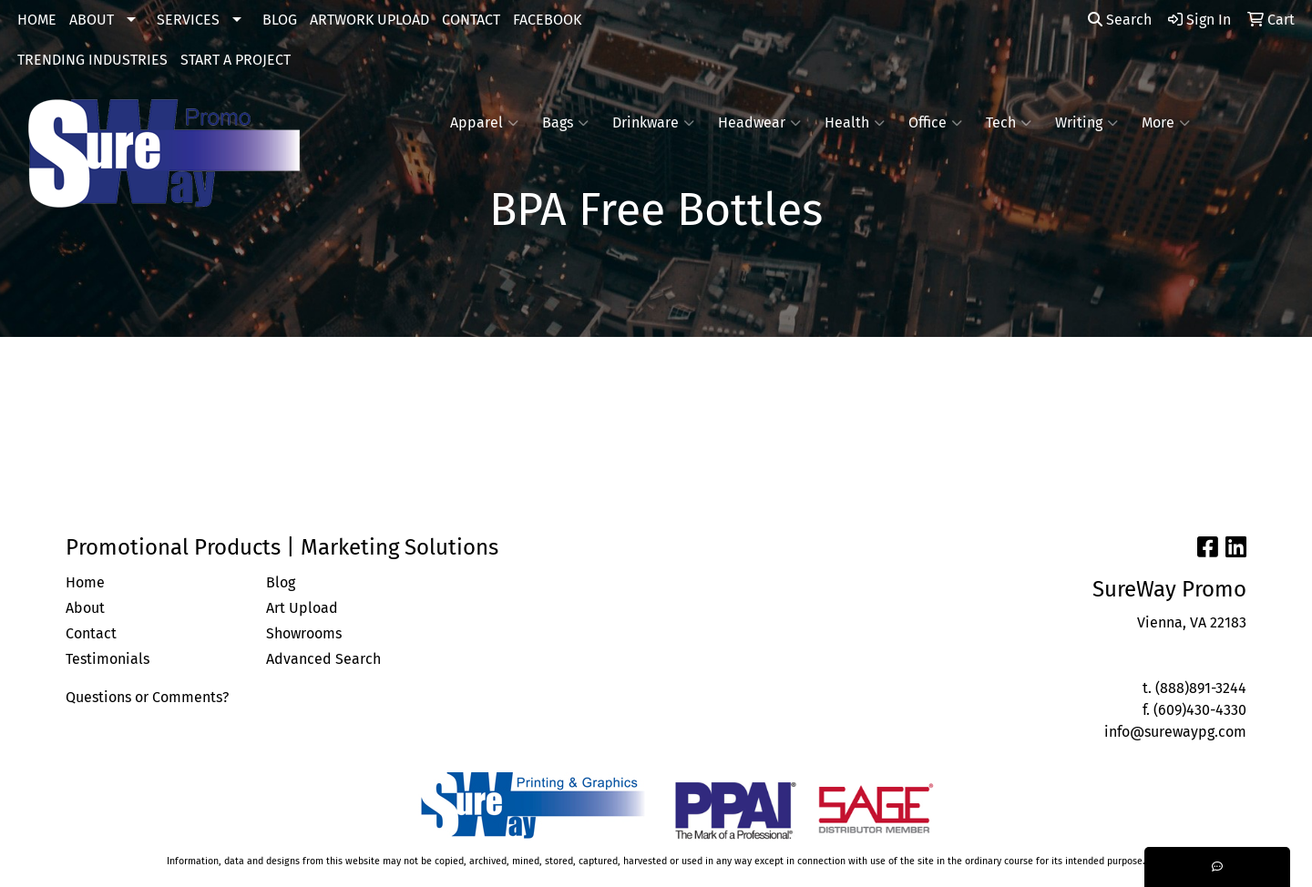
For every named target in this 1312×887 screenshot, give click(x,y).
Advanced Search (323, 659)
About (85, 608)
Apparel (484, 123)
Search (1120, 19)
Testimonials (107, 659)
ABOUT (91, 19)
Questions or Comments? (147, 697)
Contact (91, 633)
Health (855, 123)
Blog (280, 582)
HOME (36, 19)
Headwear (759, 123)
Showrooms (304, 633)
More (1166, 123)
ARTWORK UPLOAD (369, 19)
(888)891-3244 (1200, 688)
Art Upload (302, 608)
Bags (565, 123)
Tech (1008, 123)
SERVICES (188, 19)
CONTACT (471, 19)
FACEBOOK (547, 19)
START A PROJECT (235, 59)
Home (85, 582)
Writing (1086, 123)
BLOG (279, 19)
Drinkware (653, 123)
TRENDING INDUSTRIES (92, 59)
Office (935, 123)
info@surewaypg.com (1175, 731)
